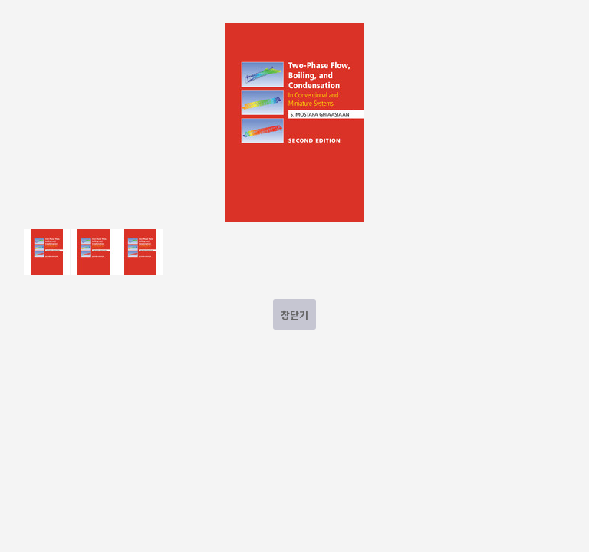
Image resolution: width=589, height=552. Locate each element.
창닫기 (294, 314)
